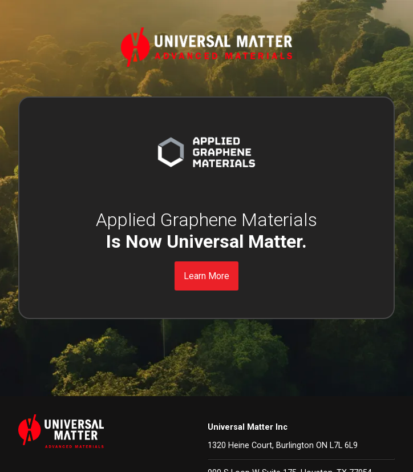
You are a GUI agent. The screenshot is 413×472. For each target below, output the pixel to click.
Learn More (206, 276)
